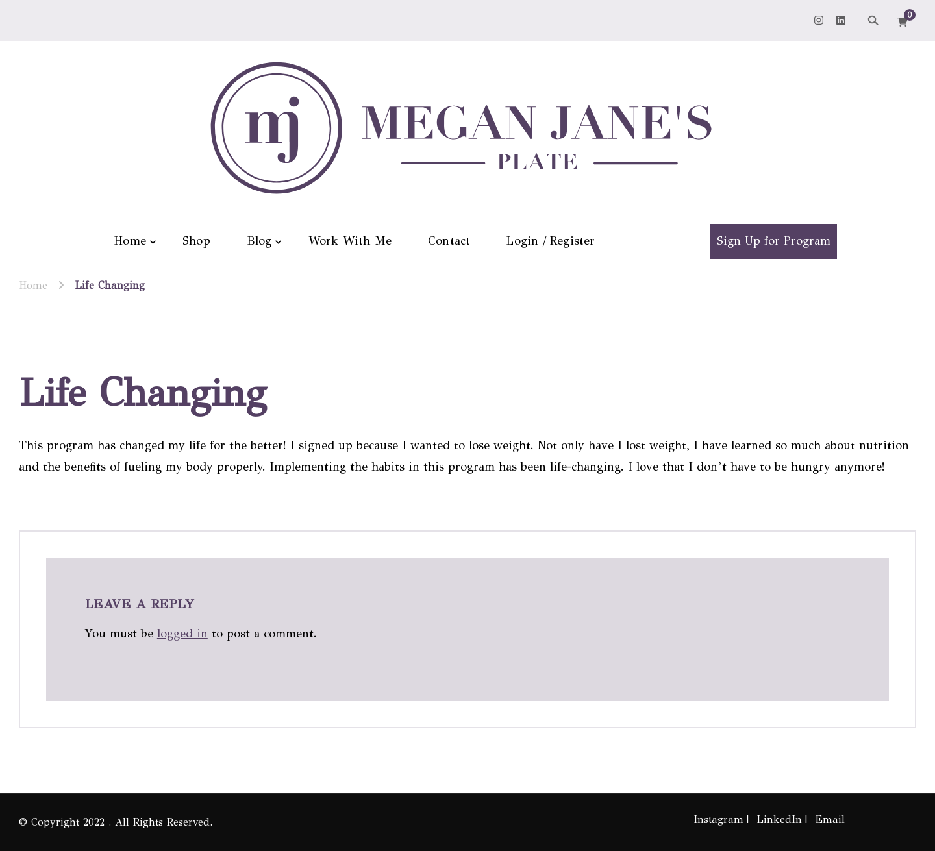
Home (130, 241)
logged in (182, 633)
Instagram (718, 819)
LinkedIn (779, 819)
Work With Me (350, 241)
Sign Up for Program (773, 241)
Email (830, 819)
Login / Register (550, 241)
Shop (196, 241)
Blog (259, 241)
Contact (449, 241)
